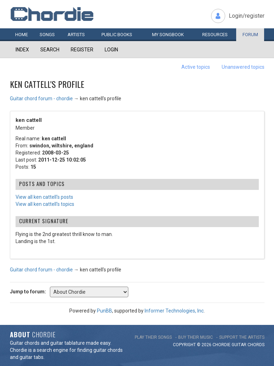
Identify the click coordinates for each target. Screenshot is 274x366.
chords (255, 344)
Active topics (195, 67)
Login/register (246, 15)
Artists (76, 34)
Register (82, 49)
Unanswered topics (243, 67)
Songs (47, 34)
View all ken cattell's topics (45, 204)
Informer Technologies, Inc (174, 311)
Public (116, 34)
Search (49, 49)
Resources (215, 34)
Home (21, 34)
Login (111, 49)
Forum (250, 34)
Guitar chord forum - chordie (41, 98)
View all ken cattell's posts (44, 197)
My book (168, 34)
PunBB (104, 311)
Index (22, 49)
